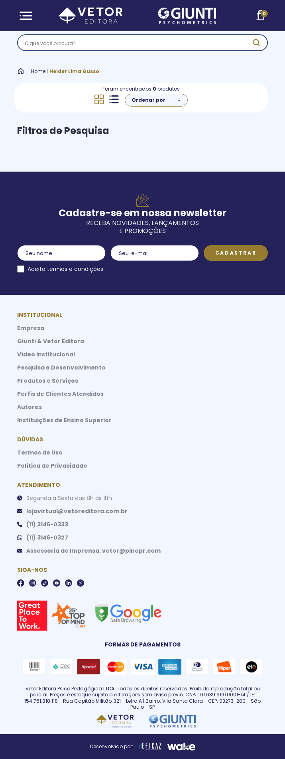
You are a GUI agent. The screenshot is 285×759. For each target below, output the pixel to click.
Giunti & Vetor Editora (50, 341)
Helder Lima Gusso (74, 71)
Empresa (30, 328)
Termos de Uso (40, 452)
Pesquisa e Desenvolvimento (61, 367)
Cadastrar (235, 252)
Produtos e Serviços (47, 380)
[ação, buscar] (256, 42)
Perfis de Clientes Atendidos (60, 393)
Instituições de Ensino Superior (64, 420)
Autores (29, 407)
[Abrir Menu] (26, 16)
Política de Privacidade (52, 465)
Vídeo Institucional (46, 354)
